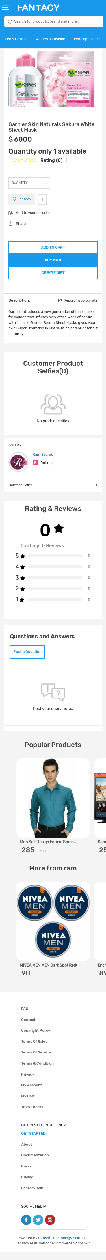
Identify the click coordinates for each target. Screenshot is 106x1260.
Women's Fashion (50, 39)
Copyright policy (35, 1039)
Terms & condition (37, 1072)
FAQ (24, 1017)
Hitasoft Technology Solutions (63, 1246)
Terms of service (36, 1061)
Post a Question (27, 660)
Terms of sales (34, 1050)
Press (26, 1175)
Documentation (35, 1164)
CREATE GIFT (53, 278)
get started (33, 1142)
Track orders (32, 1115)
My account (31, 1093)
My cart (28, 1104)
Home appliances (86, 39)
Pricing (27, 1185)
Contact (28, 1028)
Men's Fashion (16, 39)
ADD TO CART (53, 247)
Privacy (27, 1083)
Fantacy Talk (32, 1196)
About (26, 1153)
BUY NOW (53, 263)
